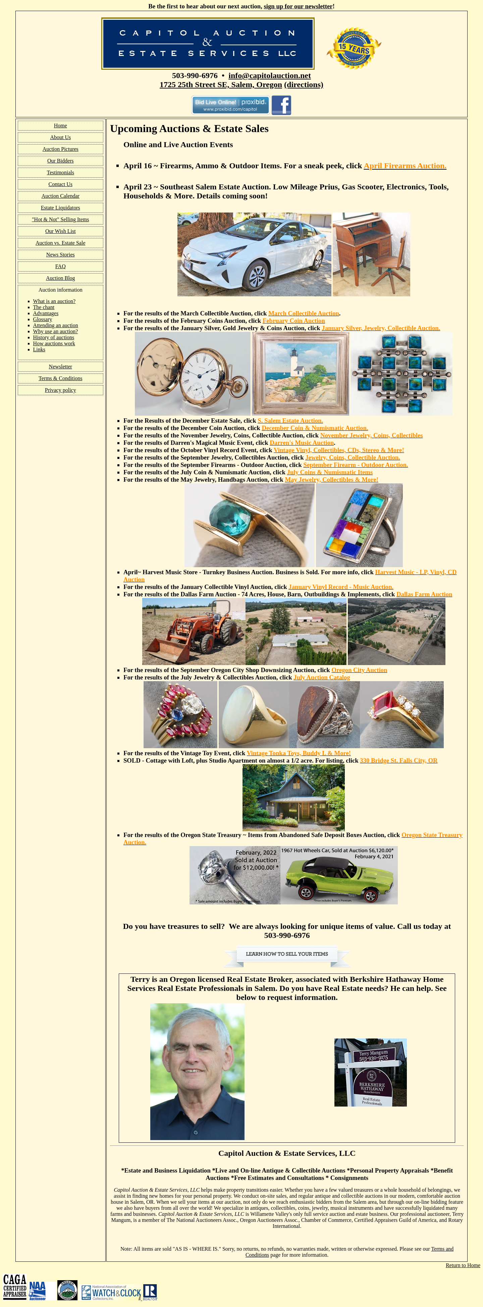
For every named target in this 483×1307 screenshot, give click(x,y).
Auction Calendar (60, 196)
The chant (44, 307)
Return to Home (463, 1265)
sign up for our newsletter (298, 6)
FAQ (60, 266)
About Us (60, 137)
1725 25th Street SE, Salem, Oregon (221, 84)
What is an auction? (54, 301)
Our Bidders (60, 161)
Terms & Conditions (60, 378)
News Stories (60, 254)
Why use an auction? (55, 331)
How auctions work (54, 343)
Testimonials (60, 172)
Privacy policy (60, 390)
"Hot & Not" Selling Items (60, 219)
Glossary (42, 319)
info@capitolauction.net (269, 75)
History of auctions (53, 337)
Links (39, 349)
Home (60, 125)
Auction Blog (60, 278)
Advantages (46, 313)
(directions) (303, 84)
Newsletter (60, 366)
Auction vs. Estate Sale (60, 243)
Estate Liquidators (60, 208)
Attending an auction (55, 325)
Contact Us (61, 184)
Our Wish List (60, 231)
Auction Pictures (60, 149)
